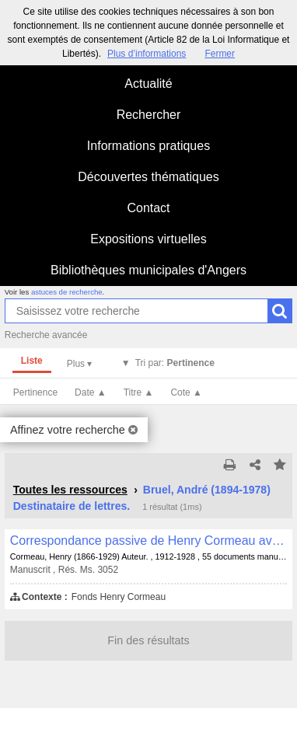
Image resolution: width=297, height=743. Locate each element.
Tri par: (175, 363)
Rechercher (149, 114)
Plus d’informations (146, 53)
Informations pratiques (148, 145)
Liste (32, 360)
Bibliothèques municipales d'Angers (148, 270)
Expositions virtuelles (148, 239)
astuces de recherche (67, 292)
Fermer (219, 53)
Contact (148, 208)
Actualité (148, 83)
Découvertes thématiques (148, 176)
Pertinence (35, 392)
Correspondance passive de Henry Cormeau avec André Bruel (149, 540)
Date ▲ (91, 392)
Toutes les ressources (70, 489)
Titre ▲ (139, 392)
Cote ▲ (186, 392)
